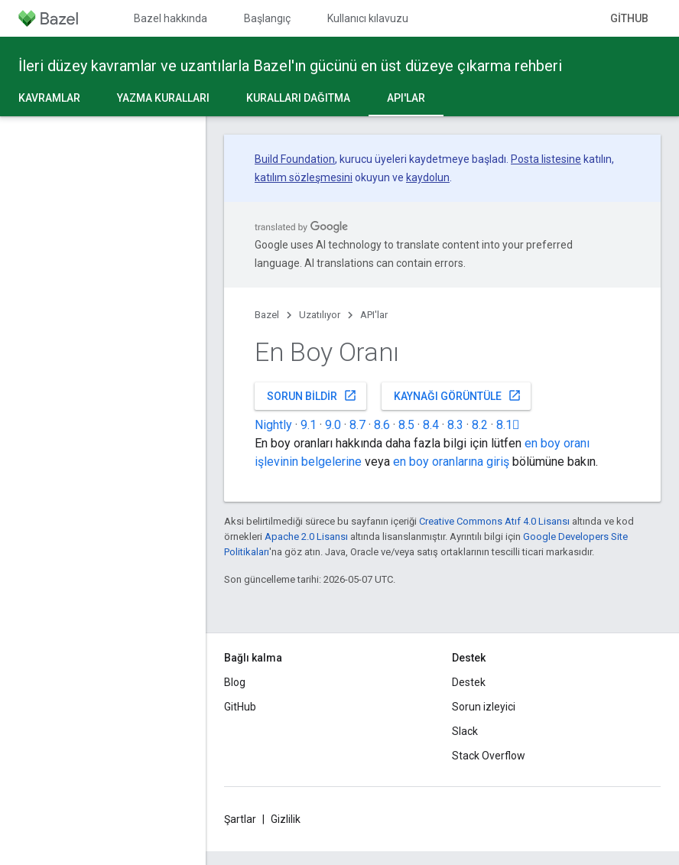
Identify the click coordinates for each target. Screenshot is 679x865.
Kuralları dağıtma (298, 98)
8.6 (382, 425)
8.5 (406, 425)
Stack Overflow (488, 756)
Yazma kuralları (163, 98)
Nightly (273, 425)
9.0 (333, 425)
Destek (469, 682)
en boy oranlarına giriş (451, 461)
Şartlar (240, 819)
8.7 (357, 425)
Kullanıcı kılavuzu (367, 18)
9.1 (309, 425)
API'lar (374, 314)
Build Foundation (295, 159)
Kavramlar (49, 98)
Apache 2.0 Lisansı (306, 536)
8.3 (455, 425)
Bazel (267, 314)
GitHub (629, 18)
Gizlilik (286, 819)
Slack (465, 731)
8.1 (508, 425)
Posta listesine (546, 159)
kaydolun (428, 177)
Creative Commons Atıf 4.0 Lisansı (494, 521)
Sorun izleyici (483, 707)
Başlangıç (267, 18)
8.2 (480, 425)
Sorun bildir (312, 395)
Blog (234, 682)
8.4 (431, 425)
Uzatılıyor (319, 314)
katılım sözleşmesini (303, 177)
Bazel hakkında (170, 18)
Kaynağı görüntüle (457, 395)
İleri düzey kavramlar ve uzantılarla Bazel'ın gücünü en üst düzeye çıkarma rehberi (290, 66)
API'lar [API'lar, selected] (406, 98)
